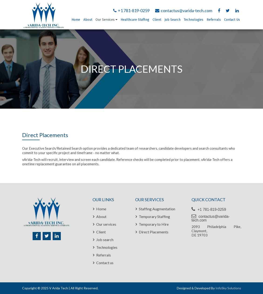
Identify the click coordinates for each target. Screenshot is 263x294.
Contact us (104, 263)
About (87, 20)
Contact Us (232, 20)
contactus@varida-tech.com (183, 10)
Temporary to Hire (154, 224)
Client (157, 20)
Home (76, 20)
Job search (104, 240)
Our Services (106, 20)
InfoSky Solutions (228, 288)
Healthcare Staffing (135, 20)
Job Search (172, 20)
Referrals (214, 20)
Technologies (193, 20)
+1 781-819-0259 (131, 10)
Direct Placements (153, 232)
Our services (106, 224)
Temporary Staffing (154, 216)
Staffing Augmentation (157, 209)
